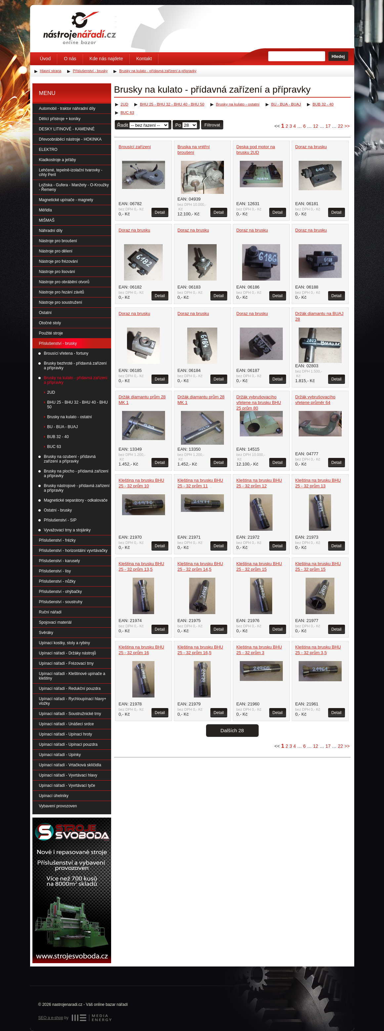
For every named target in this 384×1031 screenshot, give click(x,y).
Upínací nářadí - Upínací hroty (65, 734)
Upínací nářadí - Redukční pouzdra (70, 688)
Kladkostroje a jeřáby (57, 159)
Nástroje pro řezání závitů (61, 292)
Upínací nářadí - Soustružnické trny (70, 713)
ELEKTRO (48, 149)
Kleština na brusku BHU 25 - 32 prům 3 (259, 650)
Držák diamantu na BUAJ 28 (319, 316)
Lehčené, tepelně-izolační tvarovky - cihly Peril (71, 172)
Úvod (45, 58)
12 (315, 126)
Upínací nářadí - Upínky (60, 754)
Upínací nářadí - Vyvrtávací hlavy (68, 775)
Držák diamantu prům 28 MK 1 (142, 399)
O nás (70, 58)
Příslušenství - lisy (55, 571)
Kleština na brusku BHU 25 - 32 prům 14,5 (200, 566)
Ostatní (45, 312)
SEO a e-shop (50, 1017)
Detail (160, 212)
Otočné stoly (50, 323)
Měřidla (45, 210)
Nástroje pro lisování (57, 271)
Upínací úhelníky (53, 795)
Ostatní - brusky (58, 510)
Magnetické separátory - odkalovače (76, 500)
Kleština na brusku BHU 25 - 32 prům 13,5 (141, 566)
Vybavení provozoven (58, 806)
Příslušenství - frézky (57, 540)
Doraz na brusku (311, 146)
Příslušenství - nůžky (57, 581)
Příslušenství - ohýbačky (60, 591)
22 (340, 126)
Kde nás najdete (106, 58)
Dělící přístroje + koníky (60, 118)
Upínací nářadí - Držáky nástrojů (67, 653)
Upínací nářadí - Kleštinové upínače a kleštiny (72, 676)
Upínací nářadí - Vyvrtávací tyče (67, 785)
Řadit (122, 125)
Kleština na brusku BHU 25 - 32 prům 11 (200, 483)
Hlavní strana (51, 71)
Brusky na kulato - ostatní (238, 104)
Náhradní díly (51, 230)
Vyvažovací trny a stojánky (67, 530)
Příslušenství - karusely (59, 561)
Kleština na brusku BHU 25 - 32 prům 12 (259, 483)
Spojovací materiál (55, 622)
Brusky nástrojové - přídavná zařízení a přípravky (77, 488)
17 (328, 126)
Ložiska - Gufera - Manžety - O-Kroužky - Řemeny (74, 187)
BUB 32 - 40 (323, 104)
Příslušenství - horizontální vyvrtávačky (73, 550)
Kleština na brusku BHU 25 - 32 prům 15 (259, 566)
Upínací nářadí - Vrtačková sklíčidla (70, 765)
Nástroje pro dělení (55, 251)
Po (178, 125)
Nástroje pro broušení (58, 241)
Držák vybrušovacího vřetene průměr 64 (315, 399)
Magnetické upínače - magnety (66, 200)
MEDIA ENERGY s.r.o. (91, 1017)
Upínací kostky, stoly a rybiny (64, 643)
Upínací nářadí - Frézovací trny (66, 663)
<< (277, 126)
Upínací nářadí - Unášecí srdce (66, 724)
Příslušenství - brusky (58, 343)
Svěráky (46, 632)
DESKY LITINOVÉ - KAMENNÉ (67, 129)
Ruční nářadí (50, 612)
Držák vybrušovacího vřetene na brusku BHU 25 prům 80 (258, 402)
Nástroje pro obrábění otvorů (64, 282)
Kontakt (144, 58)
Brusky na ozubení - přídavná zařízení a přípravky (70, 459)
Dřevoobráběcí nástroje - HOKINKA (70, 139)
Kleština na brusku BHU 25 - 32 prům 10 (141, 483)
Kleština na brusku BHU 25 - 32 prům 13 (318, 483)
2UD (124, 104)
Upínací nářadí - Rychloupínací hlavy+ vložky (73, 701)
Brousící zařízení (135, 146)
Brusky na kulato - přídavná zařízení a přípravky (75, 380)
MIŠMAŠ (47, 220)
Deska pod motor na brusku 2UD (255, 149)
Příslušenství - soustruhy (60, 602)
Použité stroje (51, 333)
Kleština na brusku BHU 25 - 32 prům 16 (141, 650)
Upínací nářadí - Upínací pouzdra (68, 744)
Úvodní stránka (79, 28)
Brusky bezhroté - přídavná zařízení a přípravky (75, 365)
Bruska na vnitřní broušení (194, 149)
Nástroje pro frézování (58, 261)
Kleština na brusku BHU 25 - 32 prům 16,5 (200, 650)
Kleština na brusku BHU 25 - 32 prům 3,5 (318, 650)
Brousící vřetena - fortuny (66, 353)
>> (347, 126)
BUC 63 (127, 112)
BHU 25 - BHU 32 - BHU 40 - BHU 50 (172, 104)
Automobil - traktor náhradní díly (67, 108)
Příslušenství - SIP (60, 520)
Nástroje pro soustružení (60, 302)
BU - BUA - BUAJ (286, 104)
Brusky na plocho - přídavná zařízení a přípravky (76, 473)
